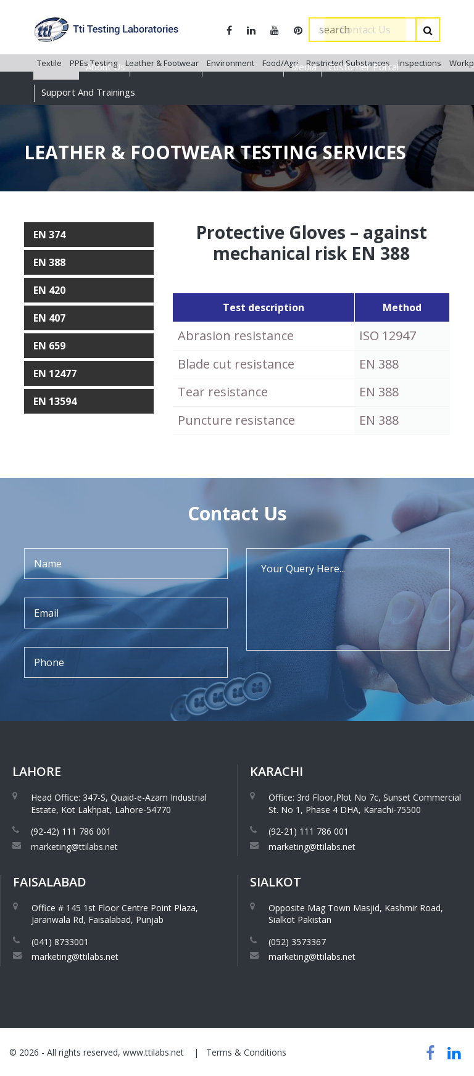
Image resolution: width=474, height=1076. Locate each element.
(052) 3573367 (297, 942)
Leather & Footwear (162, 116)
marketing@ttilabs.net (74, 847)
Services (56, 66)
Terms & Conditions (246, 1052)
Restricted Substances (348, 116)
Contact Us (365, 29)
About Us (105, 66)
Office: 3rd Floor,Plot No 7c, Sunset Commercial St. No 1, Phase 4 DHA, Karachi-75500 (364, 803)
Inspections (419, 116)
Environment (230, 116)
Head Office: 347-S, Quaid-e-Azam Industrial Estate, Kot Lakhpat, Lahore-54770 (119, 803)
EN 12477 (55, 373)
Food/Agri (280, 116)
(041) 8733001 (60, 942)
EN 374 (49, 234)
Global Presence (244, 66)
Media (304, 66)
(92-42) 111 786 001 (71, 831)
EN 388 (49, 262)
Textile (49, 116)
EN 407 (49, 318)
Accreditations (167, 66)
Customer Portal (363, 66)
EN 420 (49, 290)
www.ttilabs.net (153, 1052)
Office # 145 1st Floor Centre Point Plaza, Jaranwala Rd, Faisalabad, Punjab (114, 914)
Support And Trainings (88, 92)
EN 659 (49, 345)
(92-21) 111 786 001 (308, 831)
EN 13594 (55, 401)
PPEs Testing (93, 116)
